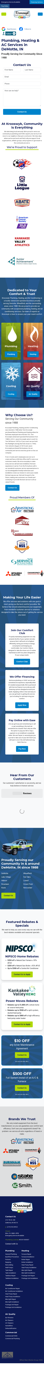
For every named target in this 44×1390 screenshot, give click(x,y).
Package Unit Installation (30, 1245)
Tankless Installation (12, 1245)
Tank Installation (10, 1239)
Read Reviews (11, 29)
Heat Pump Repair (27, 1231)
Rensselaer (27, 854)
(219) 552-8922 (12, 1193)
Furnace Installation (28, 1223)
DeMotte (4, 840)
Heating (33, 354)
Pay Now (22, 749)
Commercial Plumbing (12, 1305)
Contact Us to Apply (22, 941)
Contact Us (22, 112)
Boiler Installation (27, 1228)
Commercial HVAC (11, 1302)
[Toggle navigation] (3, 14)
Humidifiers (9, 1292)
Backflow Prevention (12, 1223)
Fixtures (8, 1226)
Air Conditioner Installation (14, 1257)
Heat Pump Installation (29, 1234)
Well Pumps (9, 1234)
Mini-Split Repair (27, 1236)
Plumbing (11, 354)
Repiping (8, 1228)
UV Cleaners (9, 1289)
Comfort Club (22, 662)
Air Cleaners (9, 1287)
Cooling (11, 394)
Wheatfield (27, 840)
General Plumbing (11, 1220)
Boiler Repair (26, 1226)
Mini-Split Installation (28, 1239)
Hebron (4, 847)
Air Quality (33, 394)
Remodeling (9, 1231)
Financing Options (37, 2)
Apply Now (22, 705)
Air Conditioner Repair (12, 1255)
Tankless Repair (10, 1242)
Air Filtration (9, 1284)
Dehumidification (10, 1295)
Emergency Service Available (10, 2)
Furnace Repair (26, 1220)
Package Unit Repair (28, 1242)
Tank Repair (9, 1236)
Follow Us (28, 29)
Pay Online (4, 6)
